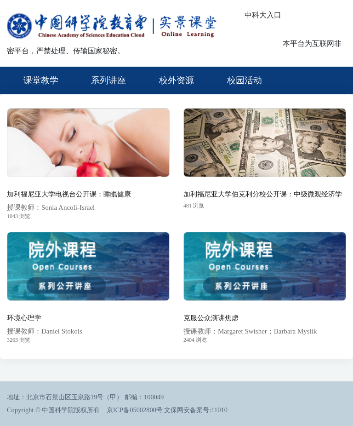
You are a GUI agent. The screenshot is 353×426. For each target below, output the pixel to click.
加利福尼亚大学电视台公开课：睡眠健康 (69, 194)
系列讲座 (108, 80)
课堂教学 (40, 80)
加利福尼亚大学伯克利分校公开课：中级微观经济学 (262, 194)
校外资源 (176, 80)
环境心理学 (24, 318)
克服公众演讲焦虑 (211, 318)
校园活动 (244, 80)
